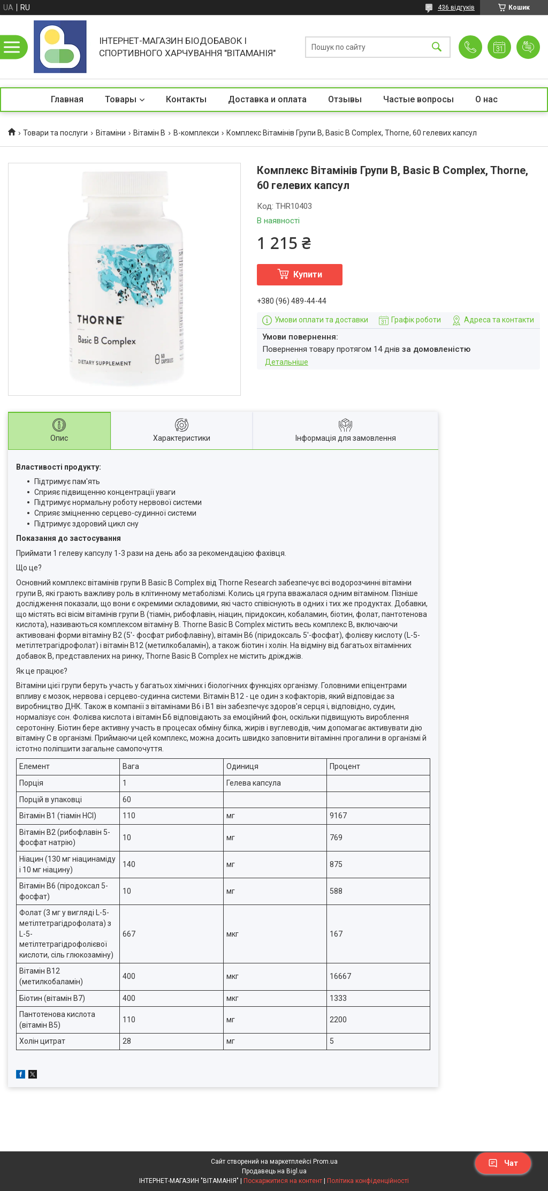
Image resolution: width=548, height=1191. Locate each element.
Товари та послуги (55, 133)
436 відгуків (456, 7)
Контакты (186, 99)
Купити (307, 274)
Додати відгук (528, 47)
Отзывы (345, 99)
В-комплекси (196, 133)
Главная (67, 99)
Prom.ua (325, 1161)
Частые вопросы (418, 99)
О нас (486, 99)
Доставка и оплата (267, 99)
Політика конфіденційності (368, 1181)
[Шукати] (437, 47)
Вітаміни (111, 133)
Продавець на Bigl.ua (274, 1171)
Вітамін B (149, 133)
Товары (120, 99)
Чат (503, 1163)
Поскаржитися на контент (282, 1181)
